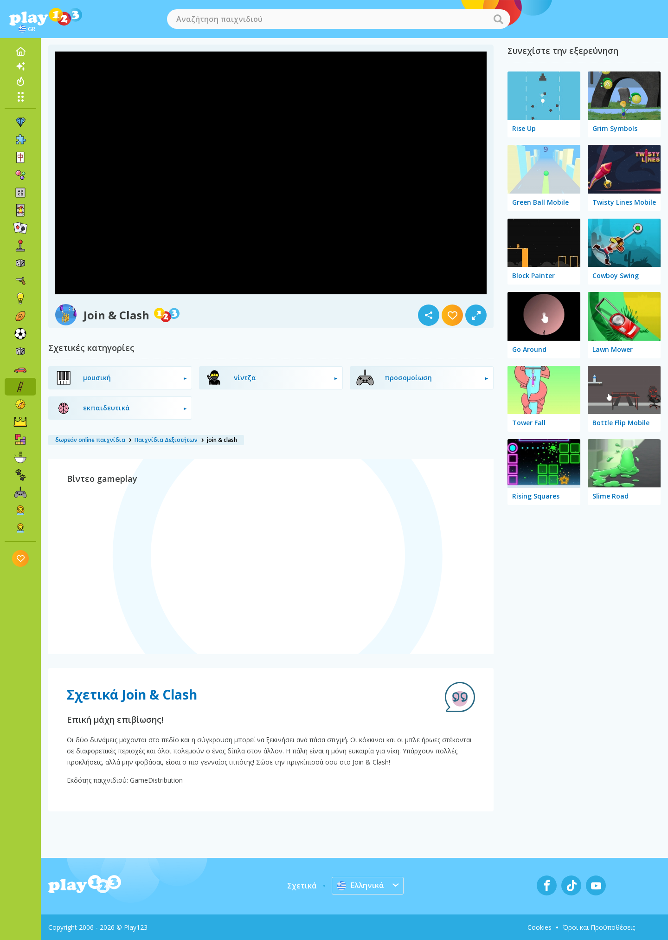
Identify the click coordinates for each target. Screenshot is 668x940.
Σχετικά (302, 886)
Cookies (539, 927)
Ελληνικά (360, 885)
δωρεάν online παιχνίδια (90, 440)
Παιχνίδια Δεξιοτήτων (166, 440)
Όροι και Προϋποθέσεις (599, 927)
